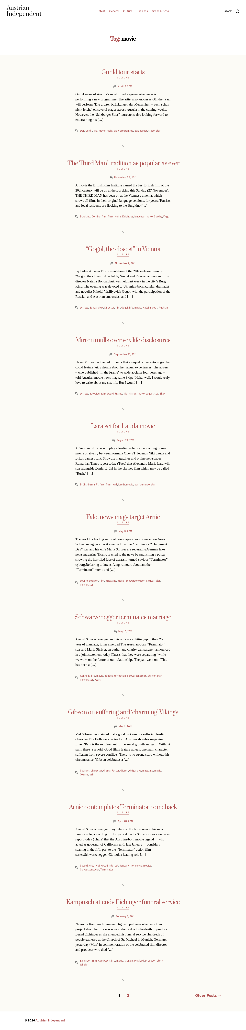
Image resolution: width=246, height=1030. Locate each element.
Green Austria (160, 11)
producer (150, 961)
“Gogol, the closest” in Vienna (123, 249)
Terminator (86, 585)
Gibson (124, 771)
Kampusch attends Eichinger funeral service (123, 902)
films (111, 216)
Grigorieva (135, 771)
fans (102, 484)
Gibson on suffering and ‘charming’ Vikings (123, 712)
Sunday (158, 216)
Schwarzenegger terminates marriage (123, 617)
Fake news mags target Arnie (123, 517)
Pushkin (163, 308)
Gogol (124, 308)
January (124, 866)
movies (147, 866)
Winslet (84, 964)
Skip (162, 394)
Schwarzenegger (135, 581)
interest (113, 866)
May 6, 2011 (125, 726)
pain (91, 774)
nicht (110, 131)
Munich (128, 961)
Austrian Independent (50, 1021)
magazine (110, 581)
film (104, 216)
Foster (115, 771)
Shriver (150, 581)
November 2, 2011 (125, 263)
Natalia (147, 308)
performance (142, 484)
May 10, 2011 (125, 631)
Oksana (84, 774)
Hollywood (102, 866)
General (114, 11)
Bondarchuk (96, 308)
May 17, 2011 (125, 531)
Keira (118, 216)
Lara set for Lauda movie (123, 426)
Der (82, 131)
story (160, 961)
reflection (120, 676)
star (158, 131)
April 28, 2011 (125, 821)
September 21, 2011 (125, 354)
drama (91, 484)
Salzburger (140, 131)
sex (156, 394)
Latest (101, 11)
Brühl (83, 484)
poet (154, 308)
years (97, 680)
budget (84, 866)
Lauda (121, 484)
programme (126, 131)
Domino (95, 216)
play (116, 131)
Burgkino (85, 216)
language (139, 216)
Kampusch (104, 961)
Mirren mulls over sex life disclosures (123, 340)
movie (102, 131)
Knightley (127, 216)
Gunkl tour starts (123, 72)
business (85, 771)
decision (93, 581)
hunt (114, 484)
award (110, 394)
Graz (91, 866)
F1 (97, 484)
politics (108, 676)
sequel (149, 394)
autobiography (97, 394)
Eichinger (85, 961)
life (95, 131)
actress (84, 308)
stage (151, 131)
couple (84, 581)
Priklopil (139, 961)
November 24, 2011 (125, 177)
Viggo (166, 216)
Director (109, 308)
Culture (128, 11)
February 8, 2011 (125, 916)
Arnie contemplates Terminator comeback (123, 807)
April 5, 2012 (125, 86)
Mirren (132, 394)
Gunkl (89, 131)
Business (142, 11)
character (96, 771)
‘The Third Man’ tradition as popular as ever (123, 163)
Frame (118, 394)
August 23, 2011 (125, 440)
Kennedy (85, 676)
